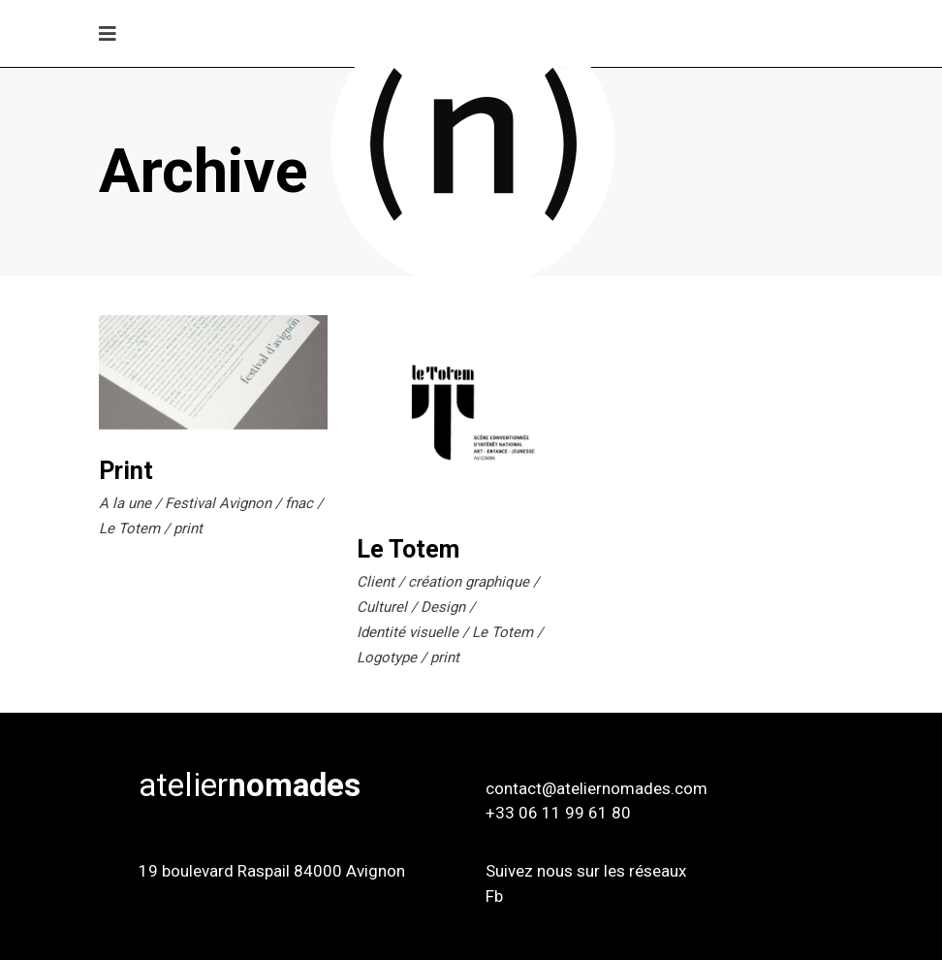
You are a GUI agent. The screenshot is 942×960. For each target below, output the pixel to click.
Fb (494, 896)
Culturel (382, 607)
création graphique (468, 582)
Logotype (387, 657)
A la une (125, 503)
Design (443, 607)
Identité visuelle (407, 632)
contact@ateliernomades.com (596, 788)
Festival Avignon (218, 503)
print (188, 528)
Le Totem (129, 528)
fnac (299, 503)
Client (375, 582)
